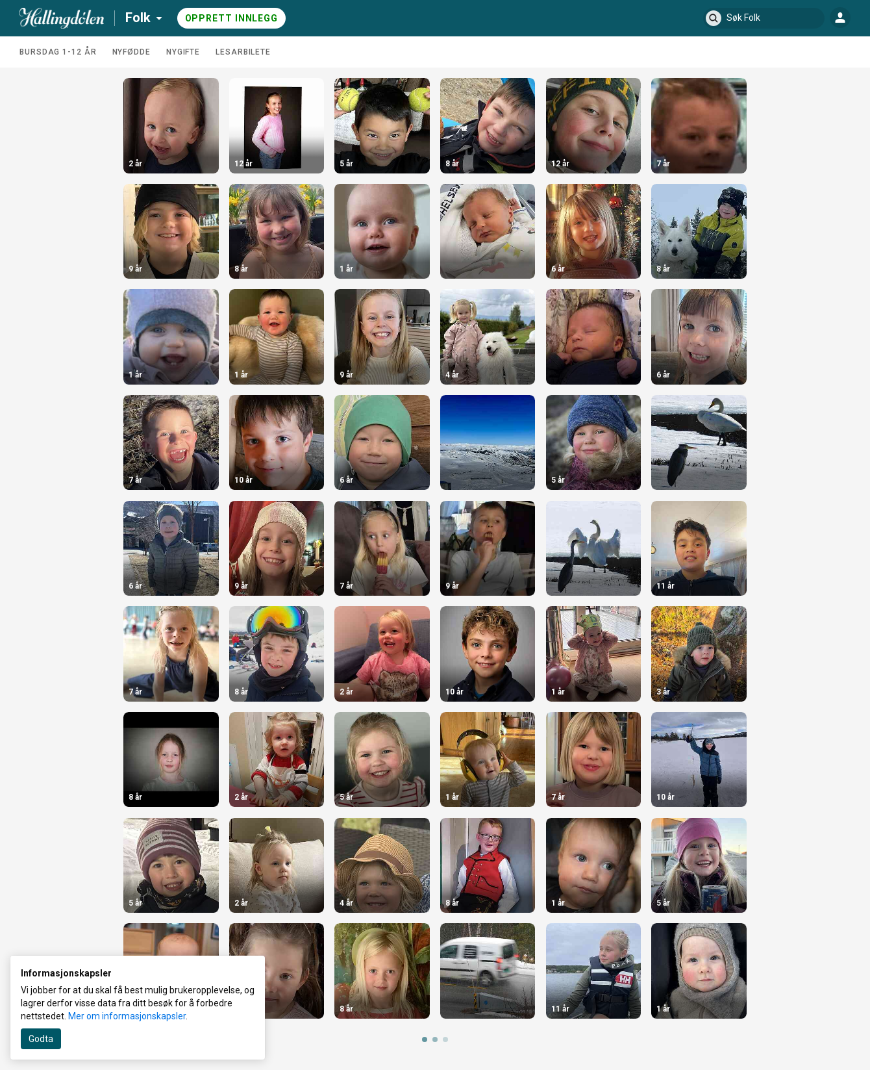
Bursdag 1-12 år (58, 52)
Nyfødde (131, 52)
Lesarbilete (243, 52)
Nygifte (183, 52)
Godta (41, 1039)
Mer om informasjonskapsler (127, 1016)
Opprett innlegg (232, 18)
